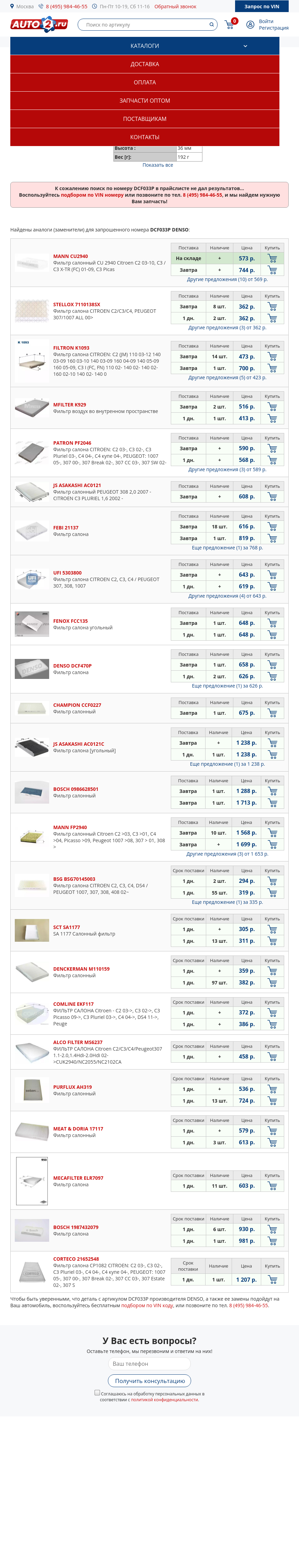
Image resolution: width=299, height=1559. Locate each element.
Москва (25, 6)
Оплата (145, 82)
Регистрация (274, 27)
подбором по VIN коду (147, 1305)
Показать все (158, 165)
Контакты (144, 137)
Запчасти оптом (145, 100)
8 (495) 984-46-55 (67, 6)
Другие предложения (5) (228, 377)
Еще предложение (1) (227, 547)
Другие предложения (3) (228, 327)
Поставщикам (144, 119)
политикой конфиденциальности (164, 1400)
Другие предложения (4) (228, 595)
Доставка (145, 64)
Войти (266, 21)
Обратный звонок (175, 6)
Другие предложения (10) (227, 279)
